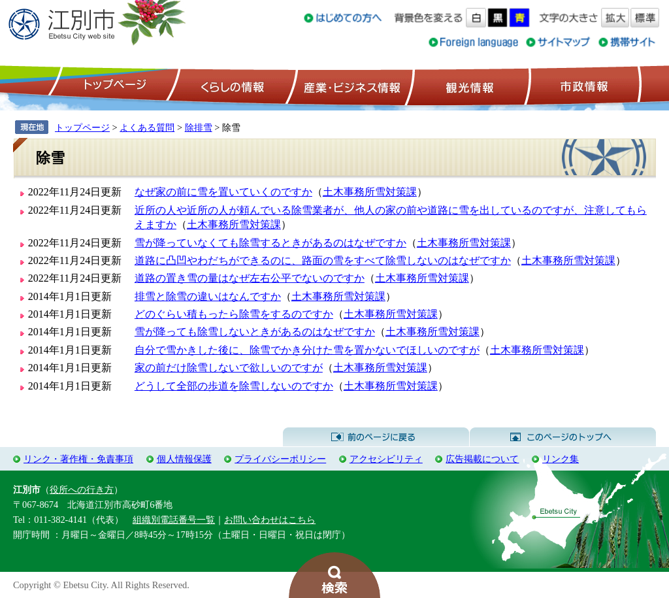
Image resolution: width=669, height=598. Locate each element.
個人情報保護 (184, 459)
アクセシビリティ (386, 459)
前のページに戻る (376, 437)
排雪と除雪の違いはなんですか (208, 296)
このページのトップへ (563, 437)
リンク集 (560, 459)
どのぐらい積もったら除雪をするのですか (234, 314)
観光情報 (468, 85)
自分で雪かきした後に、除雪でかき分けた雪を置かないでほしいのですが (307, 350)
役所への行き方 (82, 489)
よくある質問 (147, 127)
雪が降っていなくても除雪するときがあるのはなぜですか (270, 242)
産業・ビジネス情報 (349, 85)
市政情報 (583, 85)
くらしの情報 (231, 85)
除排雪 (198, 127)
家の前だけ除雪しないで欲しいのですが (229, 367)
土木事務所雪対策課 (370, 191)
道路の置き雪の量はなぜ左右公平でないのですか (250, 278)
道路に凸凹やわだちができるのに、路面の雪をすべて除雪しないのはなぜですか (323, 260)
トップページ (113, 85)
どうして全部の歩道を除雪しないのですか (234, 385)
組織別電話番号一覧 (174, 519)
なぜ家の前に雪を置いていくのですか (223, 191)
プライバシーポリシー (280, 459)
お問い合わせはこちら (270, 519)
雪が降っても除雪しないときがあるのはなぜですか (255, 331)
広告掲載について (482, 459)
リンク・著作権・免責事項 (78, 459)
